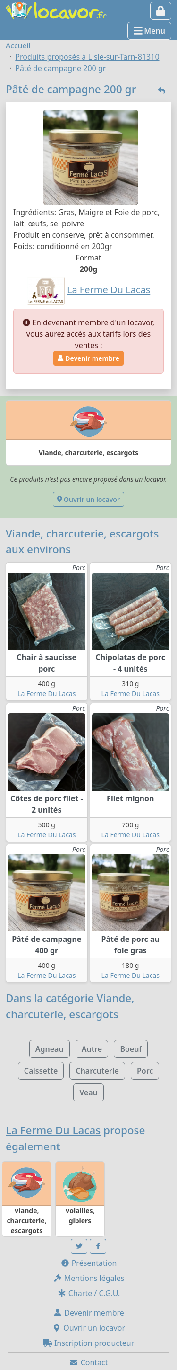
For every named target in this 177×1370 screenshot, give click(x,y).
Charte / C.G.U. (88, 1293)
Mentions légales (89, 1278)
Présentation (88, 1263)
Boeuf (131, 1049)
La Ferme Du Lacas (46, 693)
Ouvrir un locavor (88, 499)
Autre (92, 1049)
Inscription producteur (89, 1343)
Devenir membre (88, 358)
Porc (145, 1071)
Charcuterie (97, 1071)
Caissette (41, 1071)
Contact (88, 1362)
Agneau (49, 1049)
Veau (88, 1092)
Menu (149, 31)
